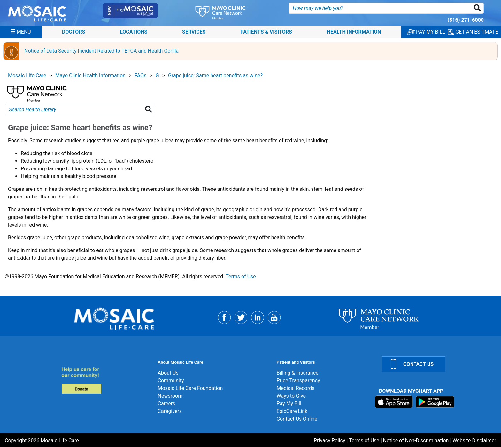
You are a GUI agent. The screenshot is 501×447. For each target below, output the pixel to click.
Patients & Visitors (266, 32)
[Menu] (21, 32)
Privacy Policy (329, 440)
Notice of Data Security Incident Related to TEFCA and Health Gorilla (101, 51)
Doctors (73, 32)
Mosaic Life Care (27, 75)
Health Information (354, 32)
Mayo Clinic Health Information (90, 75)
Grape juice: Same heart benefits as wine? (215, 75)
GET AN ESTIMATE (473, 32)
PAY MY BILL (426, 32)
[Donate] (105, 380)
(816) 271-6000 (466, 20)
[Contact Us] (437, 364)
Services (193, 32)
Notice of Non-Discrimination (416, 440)
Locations (133, 32)
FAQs (140, 75)
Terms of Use (241, 276)
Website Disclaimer (474, 440)
